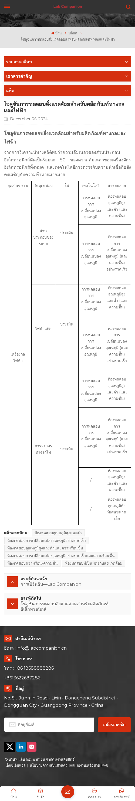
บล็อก (73, 33)
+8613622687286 (22, 677)
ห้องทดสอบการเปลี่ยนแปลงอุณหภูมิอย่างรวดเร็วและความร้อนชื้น (61, 555)
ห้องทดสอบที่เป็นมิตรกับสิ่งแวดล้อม (93, 563)
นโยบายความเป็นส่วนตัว (48, 765)
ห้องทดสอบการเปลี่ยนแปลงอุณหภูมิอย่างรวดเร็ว (46, 540)
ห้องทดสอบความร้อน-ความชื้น (32, 563)
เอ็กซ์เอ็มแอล (16, 765)
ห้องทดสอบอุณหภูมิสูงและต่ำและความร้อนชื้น (45, 548)
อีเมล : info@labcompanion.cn (35, 648)
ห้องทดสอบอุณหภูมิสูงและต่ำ (58, 532)
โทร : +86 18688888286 (29, 668)
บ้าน (56, 33)
